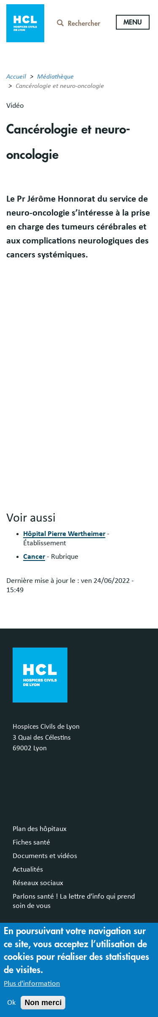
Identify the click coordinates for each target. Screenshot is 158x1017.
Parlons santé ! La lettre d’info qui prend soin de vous (74, 901)
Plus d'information (32, 983)
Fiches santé (31, 842)
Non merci (43, 1002)
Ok (11, 1002)
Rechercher (78, 23)
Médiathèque (55, 76)
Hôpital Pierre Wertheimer (64, 534)
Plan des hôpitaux (40, 829)
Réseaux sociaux (38, 883)
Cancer (34, 556)
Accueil (16, 76)
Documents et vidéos (45, 856)
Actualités (28, 869)
